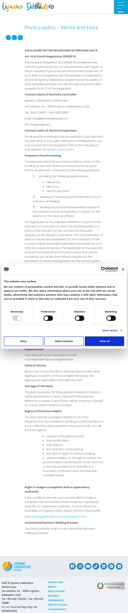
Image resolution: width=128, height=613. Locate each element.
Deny (23, 341)
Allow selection (64, 341)
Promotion (55, 582)
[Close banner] (123, 269)
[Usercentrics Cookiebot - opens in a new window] (103, 269)
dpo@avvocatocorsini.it (58, 149)
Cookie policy (57, 609)
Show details (110, 330)
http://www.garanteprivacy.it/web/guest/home (56, 517)
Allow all (105, 341)
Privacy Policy (57, 604)
